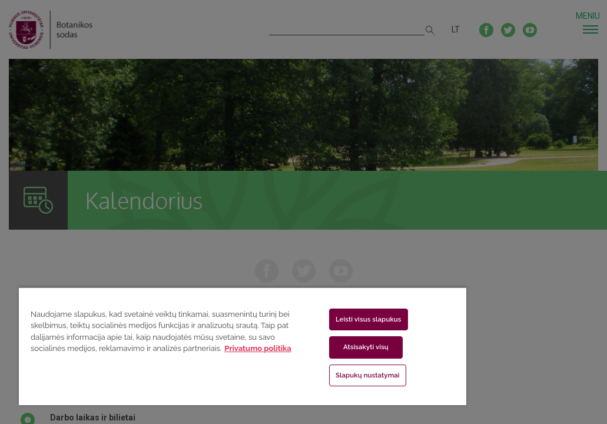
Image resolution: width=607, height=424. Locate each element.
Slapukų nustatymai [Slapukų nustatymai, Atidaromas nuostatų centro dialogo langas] (302, 375)
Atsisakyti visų (300, 347)
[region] (195, 346)
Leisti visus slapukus (303, 319)
